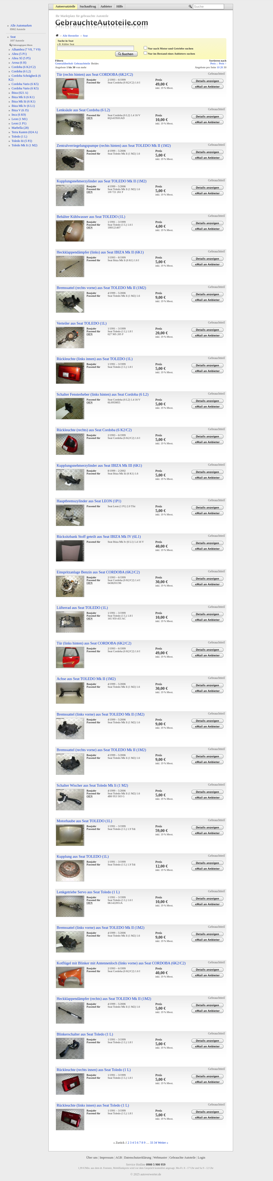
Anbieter (106, 6)
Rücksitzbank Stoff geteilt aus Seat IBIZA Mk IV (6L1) (99, 536)
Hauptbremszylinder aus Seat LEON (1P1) (89, 501)
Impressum (106, 1157)
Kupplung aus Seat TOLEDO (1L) (83, 856)
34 (155, 1142)
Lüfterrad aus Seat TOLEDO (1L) (82, 608)
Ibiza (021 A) (20, 93)
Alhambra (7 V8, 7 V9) (26, 49)
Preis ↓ (214, 63)
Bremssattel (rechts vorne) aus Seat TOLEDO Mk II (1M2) (101, 288)
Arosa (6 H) (19, 62)
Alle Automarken (21, 25)
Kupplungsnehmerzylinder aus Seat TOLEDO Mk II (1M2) (102, 181)
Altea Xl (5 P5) (21, 58)
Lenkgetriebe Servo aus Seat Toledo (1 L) (88, 892)
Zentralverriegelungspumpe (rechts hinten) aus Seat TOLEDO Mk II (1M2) (114, 145)
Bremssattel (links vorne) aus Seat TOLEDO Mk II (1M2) (100, 714)
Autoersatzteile (65, 6)
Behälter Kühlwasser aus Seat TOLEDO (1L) (91, 217)
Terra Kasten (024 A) (25, 132)
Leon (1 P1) (19, 123)
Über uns (92, 1157)
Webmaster (160, 1157)
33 (151, 1142)
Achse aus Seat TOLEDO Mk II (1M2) (86, 679)
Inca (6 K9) (19, 114)
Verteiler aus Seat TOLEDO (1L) (82, 323)
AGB (118, 1157)
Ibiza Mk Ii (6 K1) (23, 97)
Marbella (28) (20, 128)
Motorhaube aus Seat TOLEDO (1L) (84, 821)
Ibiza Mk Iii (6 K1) (23, 101)
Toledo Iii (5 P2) (22, 141)
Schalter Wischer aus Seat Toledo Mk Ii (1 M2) (92, 785)
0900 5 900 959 (155, 1164)
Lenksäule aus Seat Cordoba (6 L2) (83, 110)
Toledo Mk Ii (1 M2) (24, 145)
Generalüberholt (64, 63)
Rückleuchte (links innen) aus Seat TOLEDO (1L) (95, 359)
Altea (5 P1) (19, 54)
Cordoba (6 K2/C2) (24, 67)
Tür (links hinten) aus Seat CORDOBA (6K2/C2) (94, 643)
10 (218, 67)
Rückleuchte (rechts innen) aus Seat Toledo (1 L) (94, 1070)
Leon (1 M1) (19, 119)
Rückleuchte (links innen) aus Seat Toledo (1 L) (93, 1105)
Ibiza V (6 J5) (20, 110)
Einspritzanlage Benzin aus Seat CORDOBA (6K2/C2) (98, 572)
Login (201, 1157)
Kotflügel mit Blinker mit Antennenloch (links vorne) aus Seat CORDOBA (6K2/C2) (121, 963)
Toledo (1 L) (19, 136)
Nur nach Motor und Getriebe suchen (170, 48)
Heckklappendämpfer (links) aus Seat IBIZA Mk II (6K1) (100, 252)
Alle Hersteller (71, 35)
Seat (85, 35)
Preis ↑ (222, 63)
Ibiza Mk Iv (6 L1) (23, 106)
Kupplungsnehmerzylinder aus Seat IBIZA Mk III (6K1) (99, 465)
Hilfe (119, 6)
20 (221, 67)
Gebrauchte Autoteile (182, 1157)
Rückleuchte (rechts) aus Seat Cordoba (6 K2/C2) (94, 430)
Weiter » (163, 1142)
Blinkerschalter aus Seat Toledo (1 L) (85, 1034)
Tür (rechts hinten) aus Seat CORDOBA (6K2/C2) (95, 74)
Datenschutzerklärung (137, 1157)
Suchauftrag (88, 6)
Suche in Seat (65, 40)
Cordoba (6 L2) (21, 71)
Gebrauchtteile (82, 63)
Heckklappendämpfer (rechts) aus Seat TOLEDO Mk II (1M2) (104, 999)
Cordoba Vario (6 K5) (25, 84)
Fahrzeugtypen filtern (22, 45)
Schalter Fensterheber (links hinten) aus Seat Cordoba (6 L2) (103, 394)
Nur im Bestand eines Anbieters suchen (171, 53)
